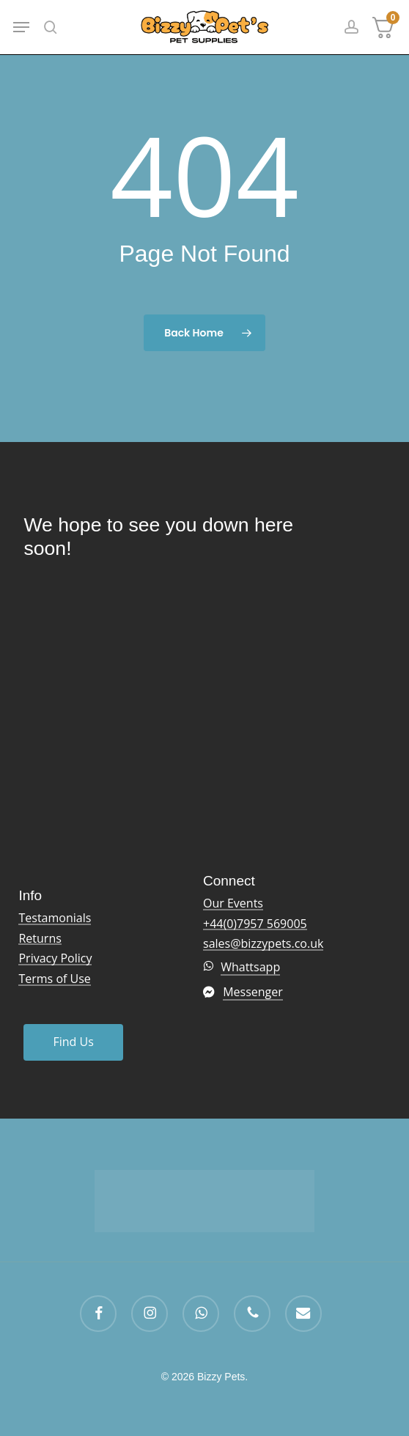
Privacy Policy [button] (55, 958)
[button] (21, 27)
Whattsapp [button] (250, 967)
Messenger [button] (253, 992)
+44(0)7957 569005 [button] (255, 924)
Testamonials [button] (54, 918)
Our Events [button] (233, 903)
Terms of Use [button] (54, 979)
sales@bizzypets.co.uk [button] (263, 944)
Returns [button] (39, 939)
